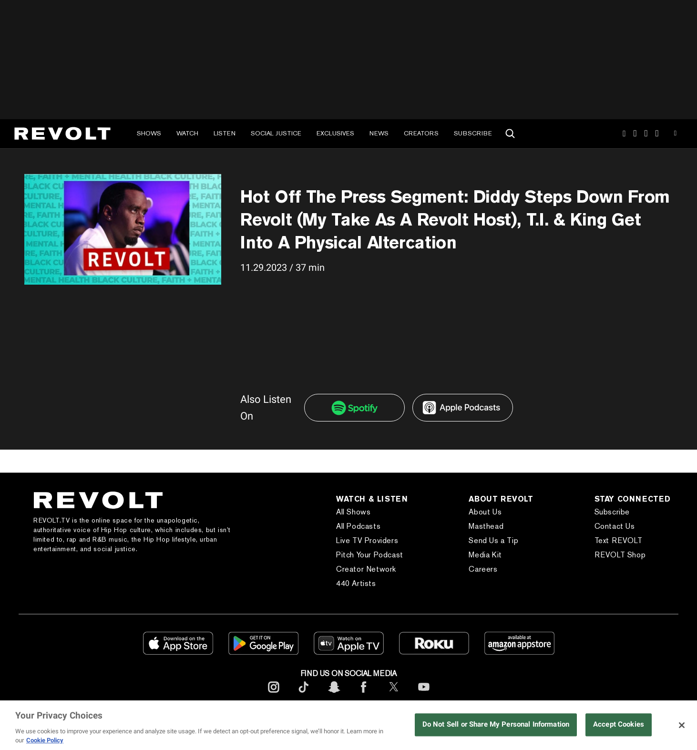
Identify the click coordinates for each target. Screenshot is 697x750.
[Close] (681, 725)
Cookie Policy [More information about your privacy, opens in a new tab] (44, 740)
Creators (421, 133)
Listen (225, 133)
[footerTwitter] (393, 694)
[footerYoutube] (423, 694)
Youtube (675, 134)
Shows (149, 133)
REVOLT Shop (620, 555)
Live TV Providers (367, 540)
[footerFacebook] (363, 694)
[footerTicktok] (303, 694)
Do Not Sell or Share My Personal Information (495, 724)
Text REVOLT (618, 540)
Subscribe (473, 133)
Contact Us (614, 526)
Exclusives (335, 133)
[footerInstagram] (273, 694)
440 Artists (356, 583)
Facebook (657, 133)
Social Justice (276, 133)
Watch (187, 133)
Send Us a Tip (493, 540)
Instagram (624, 133)
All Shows (353, 512)
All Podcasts (358, 526)
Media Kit (485, 555)
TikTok (635, 133)
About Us (485, 512)
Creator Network (366, 569)
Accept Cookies (618, 724)
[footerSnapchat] (333, 694)
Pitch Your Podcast (369, 555)
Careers (483, 569)
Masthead (486, 526)
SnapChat (646, 133)
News (379, 133)
